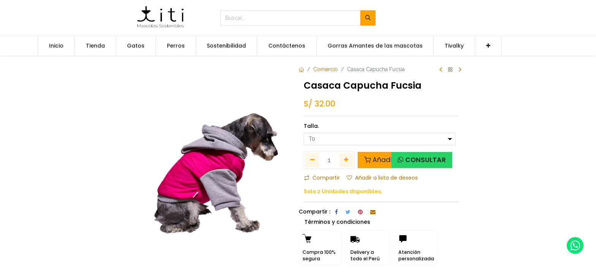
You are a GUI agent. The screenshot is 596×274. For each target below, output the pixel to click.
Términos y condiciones (337, 222)
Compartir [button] (322, 178)
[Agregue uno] (346, 160)
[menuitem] (56, 46)
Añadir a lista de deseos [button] (382, 178)
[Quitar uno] (312, 160)
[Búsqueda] (368, 17)
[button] (488, 46)
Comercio (325, 69)
